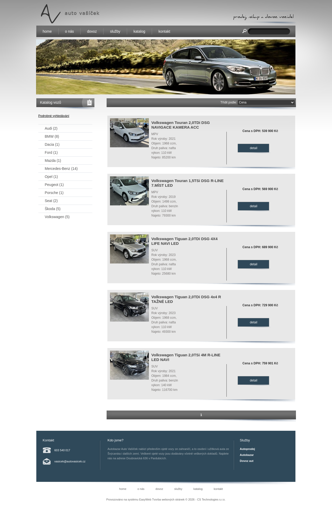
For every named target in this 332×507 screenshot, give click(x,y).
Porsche (54, 193)
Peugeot (54, 185)
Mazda (53, 160)
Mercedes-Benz (61, 168)
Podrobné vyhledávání (53, 116)
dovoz (92, 31)
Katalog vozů (50, 102)
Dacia (52, 144)
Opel (51, 177)
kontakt (164, 31)
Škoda (53, 209)
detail (253, 148)
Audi (51, 128)
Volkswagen (57, 217)
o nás (69, 31)
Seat (51, 201)
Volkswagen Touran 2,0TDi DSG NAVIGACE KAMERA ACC (180, 124)
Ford (51, 152)
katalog (139, 31)
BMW (52, 136)
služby (115, 31)
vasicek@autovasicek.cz (70, 461)
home (47, 31)
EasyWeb (145, 499)
